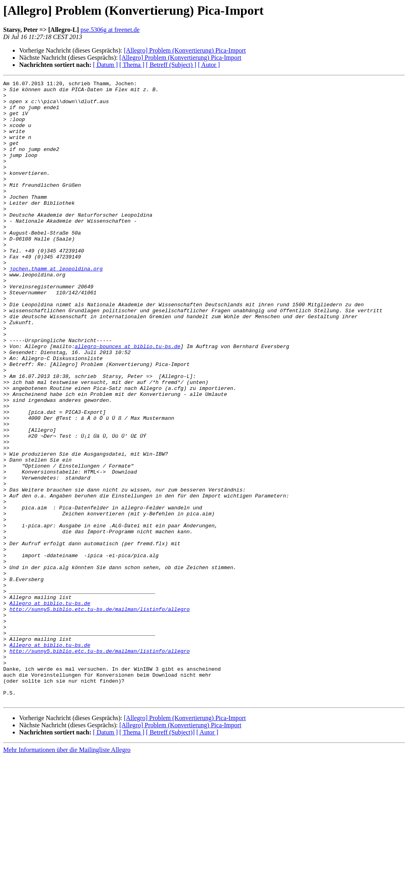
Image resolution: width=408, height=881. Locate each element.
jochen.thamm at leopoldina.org (56, 306)
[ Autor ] (209, 64)
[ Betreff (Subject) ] (171, 64)
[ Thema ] (132, 64)
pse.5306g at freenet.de (109, 29)
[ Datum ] (105, 64)
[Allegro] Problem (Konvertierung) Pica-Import (185, 50)
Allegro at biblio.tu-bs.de (50, 708)
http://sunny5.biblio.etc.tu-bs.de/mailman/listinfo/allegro (100, 715)
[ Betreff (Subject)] (170, 856)
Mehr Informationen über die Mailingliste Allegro (66, 874)
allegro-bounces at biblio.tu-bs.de (127, 399)
